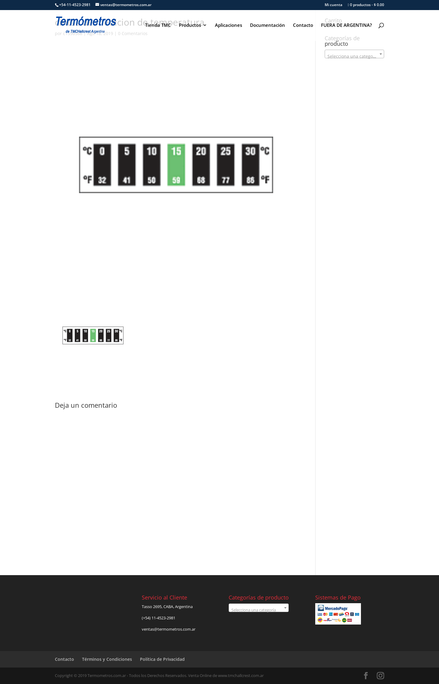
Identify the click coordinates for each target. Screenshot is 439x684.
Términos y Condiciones (107, 659)
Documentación (267, 25)
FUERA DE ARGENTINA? (346, 25)
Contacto (303, 25)
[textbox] (354, 56)
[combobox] (354, 54)
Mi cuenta (333, 5)
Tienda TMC (158, 25)
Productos (190, 25)
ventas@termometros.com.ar (168, 629)
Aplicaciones (228, 25)
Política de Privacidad (162, 659)
